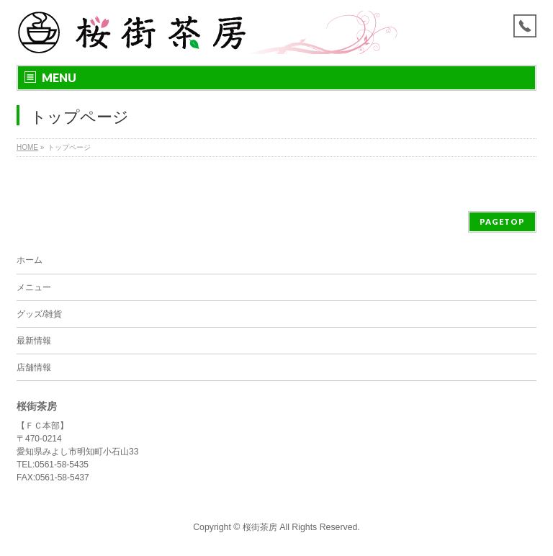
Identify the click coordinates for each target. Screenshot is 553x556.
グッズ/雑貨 (39, 314)
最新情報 (34, 341)
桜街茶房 (260, 527)
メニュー (34, 287)
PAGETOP (502, 221)
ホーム (29, 260)
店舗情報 (34, 367)
